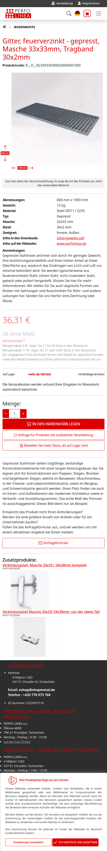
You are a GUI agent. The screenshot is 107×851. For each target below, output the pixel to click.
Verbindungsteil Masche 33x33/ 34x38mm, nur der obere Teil (51, 611)
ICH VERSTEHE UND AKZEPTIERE (75, 842)
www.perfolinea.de (71, 243)
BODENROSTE (24, 27)
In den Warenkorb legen (53, 423)
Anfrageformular (53, 543)
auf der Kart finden (17, 742)
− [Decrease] (6, 413)
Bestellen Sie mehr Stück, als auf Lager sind (53, 445)
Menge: (12, 403)
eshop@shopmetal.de (37, 689)
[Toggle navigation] (98, 13)
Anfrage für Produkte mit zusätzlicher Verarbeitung (53, 435)
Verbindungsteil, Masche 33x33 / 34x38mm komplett (45, 565)
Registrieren (91, 3)
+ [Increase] (23, 413)
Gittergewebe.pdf (70, 238)
